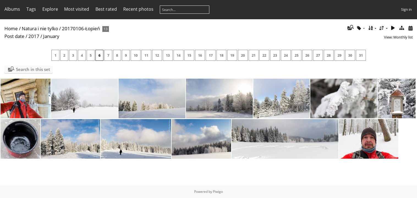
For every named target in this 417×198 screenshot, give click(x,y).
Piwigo (218, 191)
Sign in (406, 9)
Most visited (76, 9)
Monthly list (403, 37)
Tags (31, 9)
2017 (33, 36)
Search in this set (33, 69)
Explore (50, 9)
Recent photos (138, 9)
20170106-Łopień (81, 28)
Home (11, 28)
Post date (14, 36)
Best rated (106, 9)
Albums (12, 9)
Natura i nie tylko (40, 28)
